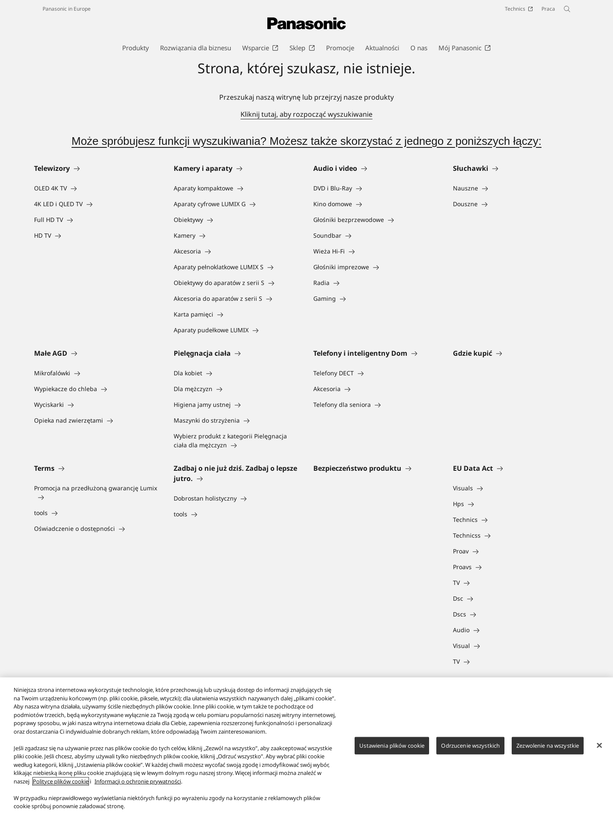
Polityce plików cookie (61, 781)
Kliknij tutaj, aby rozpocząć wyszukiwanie (306, 114)
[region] (306, 746)
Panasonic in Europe (67, 8)
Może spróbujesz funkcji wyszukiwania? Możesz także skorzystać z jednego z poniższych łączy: (306, 141)
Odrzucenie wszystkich (470, 745)
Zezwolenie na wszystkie (547, 745)
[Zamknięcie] (599, 745)
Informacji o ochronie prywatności (138, 781)
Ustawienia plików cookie (391, 745)
